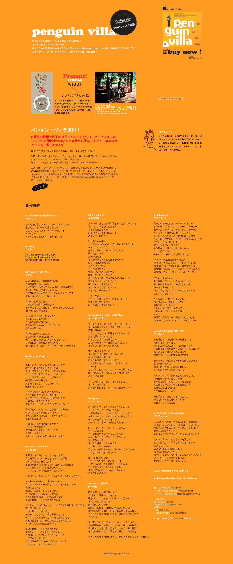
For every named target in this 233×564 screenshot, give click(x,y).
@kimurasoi (175, 504)
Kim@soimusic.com (120, 553)
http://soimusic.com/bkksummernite (89, 177)
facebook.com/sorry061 (188, 494)
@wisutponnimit (185, 491)
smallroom (178, 518)
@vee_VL (164, 510)
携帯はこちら (195, 57)
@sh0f (170, 502)
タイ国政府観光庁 (45, 180)
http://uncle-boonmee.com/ (84, 162)
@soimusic (176, 487)
